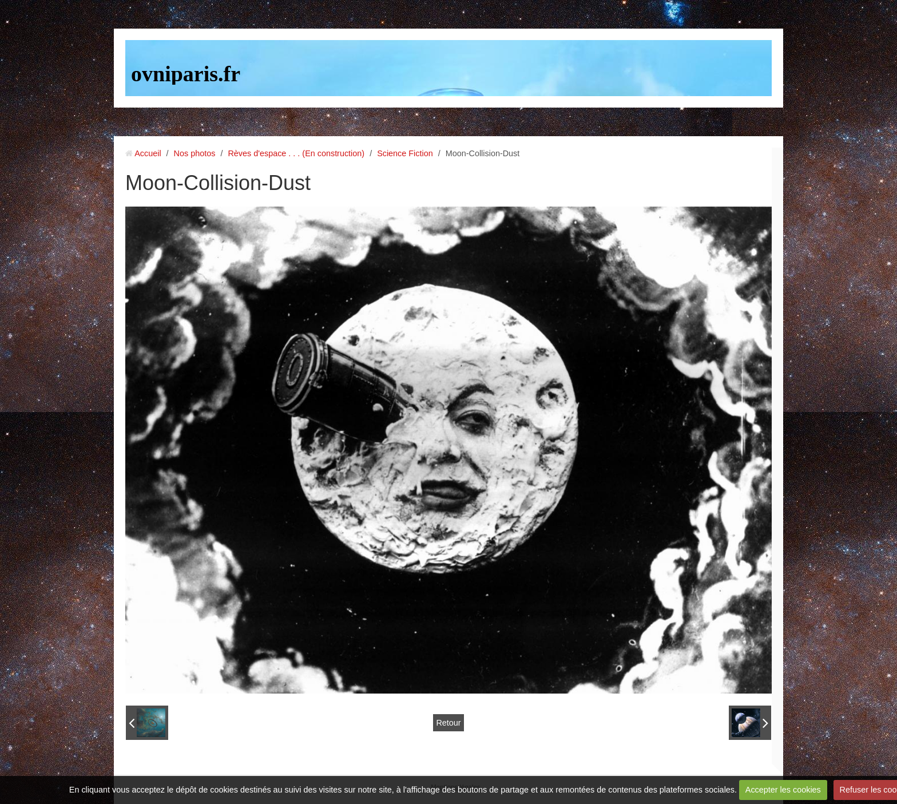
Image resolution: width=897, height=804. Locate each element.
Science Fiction (405, 153)
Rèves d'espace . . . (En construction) (296, 153)
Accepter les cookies (783, 789)
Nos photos (195, 153)
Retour (448, 722)
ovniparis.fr (185, 74)
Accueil (147, 153)
